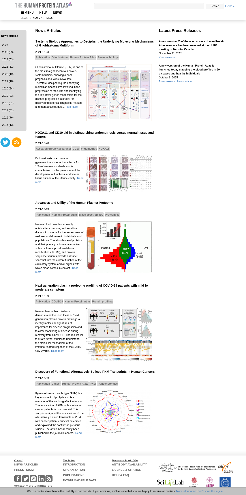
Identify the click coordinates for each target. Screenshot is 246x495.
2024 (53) (7, 59)
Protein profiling (102, 301)
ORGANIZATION (74, 469)
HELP (43, 12)
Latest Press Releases (180, 30)
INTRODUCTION (74, 464)
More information (186, 491)
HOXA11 (104, 148)
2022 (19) (7, 74)
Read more (71, 106)
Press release (167, 57)
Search (215, 6)
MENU (27, 12)
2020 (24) (7, 88)
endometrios (89, 148)
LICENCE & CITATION (126, 469)
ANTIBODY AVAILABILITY (129, 464)
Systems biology (108, 57)
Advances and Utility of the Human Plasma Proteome (74, 202)
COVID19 (57, 301)
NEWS (57, 12)
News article (184, 81)
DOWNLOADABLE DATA (79, 480)
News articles (9, 35)
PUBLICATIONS (74, 475)
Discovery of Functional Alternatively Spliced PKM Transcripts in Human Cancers (95, 371)
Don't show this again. (210, 491)
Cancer (56, 383)
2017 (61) (7, 110)
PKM (93, 383)
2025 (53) (7, 52)
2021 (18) (7, 81)
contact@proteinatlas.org (33, 485)
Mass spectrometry (91, 214)
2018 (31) (7, 103)
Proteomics (112, 214)
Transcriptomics (107, 383)
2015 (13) (7, 124)
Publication (43, 57)
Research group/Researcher (53, 148)
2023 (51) (7, 66)
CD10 (76, 148)
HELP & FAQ (120, 475)
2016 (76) (7, 117)
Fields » (230, 6)
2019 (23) (7, 95)
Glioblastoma (60, 57)
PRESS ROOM (24, 469)
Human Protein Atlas (83, 57)
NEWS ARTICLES (43, 18)
